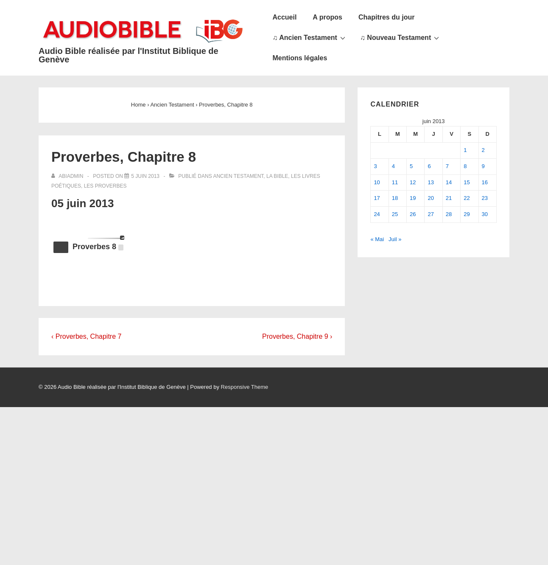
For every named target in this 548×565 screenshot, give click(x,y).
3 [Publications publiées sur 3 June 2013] (375, 166)
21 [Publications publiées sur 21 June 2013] (449, 198)
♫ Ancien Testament (309, 37)
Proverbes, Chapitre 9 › (297, 336)
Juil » (395, 239)
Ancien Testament (238, 176)
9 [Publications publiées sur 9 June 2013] (483, 166)
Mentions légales (299, 58)
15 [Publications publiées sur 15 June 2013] (467, 182)
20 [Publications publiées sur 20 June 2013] (430, 198)
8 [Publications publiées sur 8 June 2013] (465, 166)
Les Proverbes (105, 186)
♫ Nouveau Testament (400, 37)
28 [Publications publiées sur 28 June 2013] (449, 214)
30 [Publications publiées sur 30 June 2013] (485, 214)
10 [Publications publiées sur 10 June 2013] (377, 182)
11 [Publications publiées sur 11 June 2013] (395, 182)
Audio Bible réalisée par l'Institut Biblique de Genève (128, 55)
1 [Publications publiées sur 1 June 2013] (465, 150)
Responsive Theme (244, 387)
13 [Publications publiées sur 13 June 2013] (430, 182)
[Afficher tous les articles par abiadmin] (68, 176)
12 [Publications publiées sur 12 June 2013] (413, 182)
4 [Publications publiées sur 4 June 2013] (393, 166)
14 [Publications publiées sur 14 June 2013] (449, 182)
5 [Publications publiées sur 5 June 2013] (411, 166)
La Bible (277, 176)
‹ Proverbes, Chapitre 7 (86, 336)
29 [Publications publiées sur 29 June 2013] (467, 214)
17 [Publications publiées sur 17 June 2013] (377, 198)
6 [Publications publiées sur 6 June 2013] (429, 166)
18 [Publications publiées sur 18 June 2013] (395, 198)
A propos (327, 17)
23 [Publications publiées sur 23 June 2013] (485, 198)
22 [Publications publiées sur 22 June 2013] (467, 198)
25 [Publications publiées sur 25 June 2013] (395, 214)
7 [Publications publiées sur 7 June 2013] (447, 166)
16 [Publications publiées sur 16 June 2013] (485, 182)
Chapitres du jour (386, 17)
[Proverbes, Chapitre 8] (145, 176)
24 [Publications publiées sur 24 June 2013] (377, 214)
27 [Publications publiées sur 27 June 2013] (430, 214)
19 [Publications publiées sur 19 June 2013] (413, 198)
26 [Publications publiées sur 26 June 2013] (413, 214)
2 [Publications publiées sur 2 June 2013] (483, 150)
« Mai (377, 239)
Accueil (284, 17)
